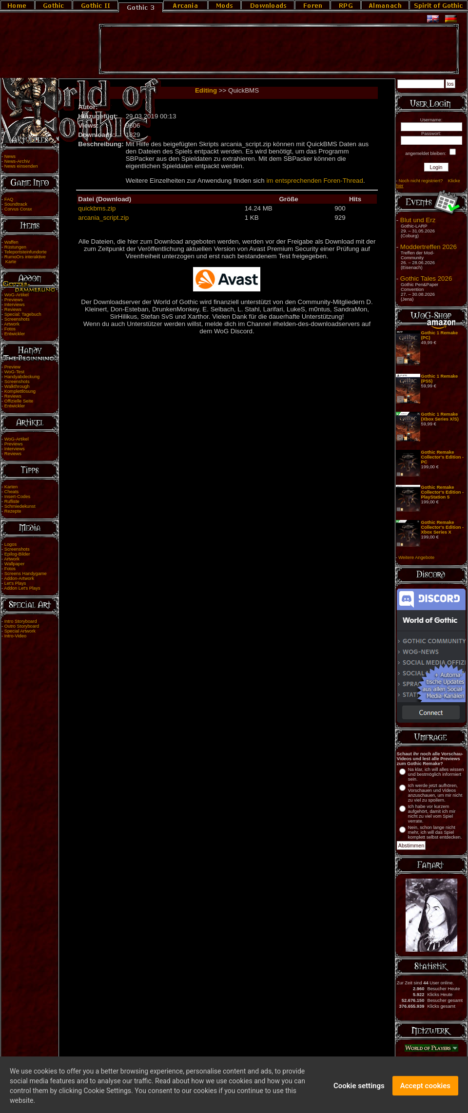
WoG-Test (14, 371)
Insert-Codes (17, 496)
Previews (13, 299)
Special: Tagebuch (22, 314)
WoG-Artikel (16, 294)
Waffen (11, 242)
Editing (206, 90)
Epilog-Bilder (17, 554)
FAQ (9, 199)
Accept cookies (425, 1092)
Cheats (11, 491)
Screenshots (17, 319)
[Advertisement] (278, 49)
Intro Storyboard (20, 621)
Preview (12, 367)
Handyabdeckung (22, 376)
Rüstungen (15, 247)
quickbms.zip (97, 208)
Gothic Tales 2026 (426, 278)
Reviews (12, 309)
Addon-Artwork (19, 578)
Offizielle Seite (18, 401)
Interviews (14, 304)
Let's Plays (15, 583)
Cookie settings (359, 1092)
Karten (11, 486)
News (10, 156)
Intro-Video (15, 635)
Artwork (12, 324)
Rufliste (12, 501)
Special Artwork (20, 631)
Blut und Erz (418, 220)
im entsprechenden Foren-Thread (314, 180)
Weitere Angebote (416, 557)
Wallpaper (14, 563)
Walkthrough (17, 386)
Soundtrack (15, 204)
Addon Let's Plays (22, 588)
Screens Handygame (25, 573)
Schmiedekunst (20, 506)
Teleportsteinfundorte (25, 251)
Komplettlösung (20, 391)
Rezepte (12, 511)
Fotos (10, 328)
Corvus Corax (18, 209)
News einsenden (21, 166)
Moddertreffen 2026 (428, 246)
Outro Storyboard (21, 626)
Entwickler (14, 333)
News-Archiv (17, 161)
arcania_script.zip (103, 217)
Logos (10, 544)
